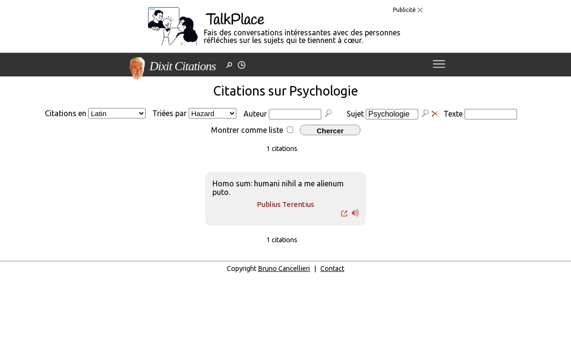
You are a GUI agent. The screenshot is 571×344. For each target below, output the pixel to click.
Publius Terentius (285, 204)
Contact (332, 268)
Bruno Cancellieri (284, 268)
